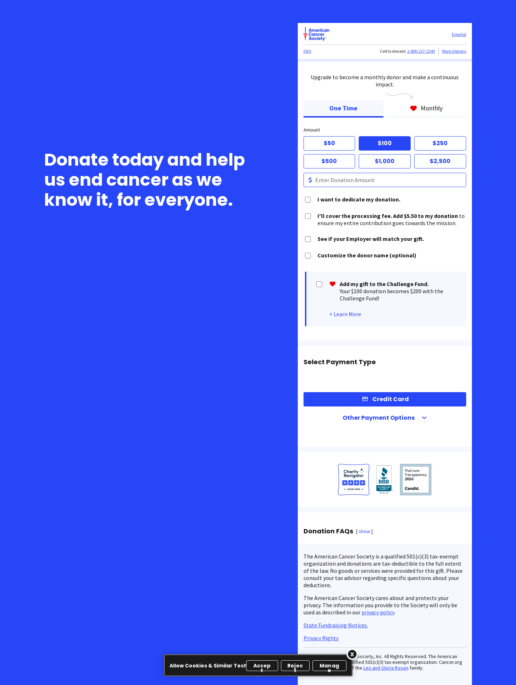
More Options (454, 51)
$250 (440, 143)
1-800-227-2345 (421, 51)
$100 (385, 143)
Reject (295, 666)
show (364, 531)
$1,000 (385, 161)
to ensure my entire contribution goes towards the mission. (391, 219)
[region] (258, 665)
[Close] (352, 654)
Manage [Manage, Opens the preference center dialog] (329, 666)
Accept (262, 666)
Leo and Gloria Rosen (385, 668)
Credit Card (390, 399)
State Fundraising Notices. (336, 625)
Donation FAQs (328, 531)
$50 (329, 143)
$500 (329, 161)
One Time (343, 108)
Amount (312, 130)
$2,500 (440, 161)
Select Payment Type (340, 362)
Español (459, 34)
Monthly (426, 108)
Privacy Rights (321, 638)
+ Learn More (345, 314)
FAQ (307, 51)
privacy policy (378, 612)
